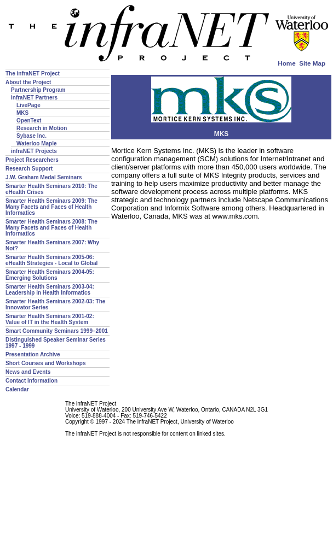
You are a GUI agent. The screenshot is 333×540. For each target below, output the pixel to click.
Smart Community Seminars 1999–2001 (56, 331)
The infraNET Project (32, 74)
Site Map (312, 63)
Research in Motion (41, 128)
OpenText (28, 121)
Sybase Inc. (31, 136)
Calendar (17, 389)
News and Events (27, 372)
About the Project (28, 82)
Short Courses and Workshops (45, 363)
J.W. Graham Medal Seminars (43, 177)
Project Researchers (32, 160)
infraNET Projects (34, 151)
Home (286, 63)
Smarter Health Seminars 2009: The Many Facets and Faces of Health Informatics (51, 207)
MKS (22, 113)
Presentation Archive (32, 354)
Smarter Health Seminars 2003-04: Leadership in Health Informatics (49, 290)
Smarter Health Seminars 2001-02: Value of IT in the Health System (49, 319)
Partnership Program (38, 90)
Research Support (29, 169)
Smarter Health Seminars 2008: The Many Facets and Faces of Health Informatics (51, 228)
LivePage (28, 105)
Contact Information (31, 381)
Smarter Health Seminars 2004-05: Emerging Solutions (49, 275)
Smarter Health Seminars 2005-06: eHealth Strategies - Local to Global (51, 260)
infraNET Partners (34, 98)
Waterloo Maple (36, 143)
